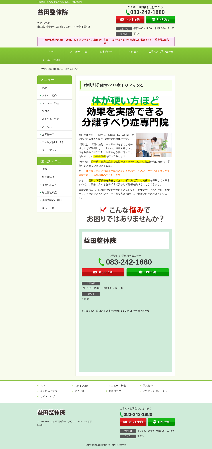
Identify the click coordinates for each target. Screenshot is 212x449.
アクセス (133, 51)
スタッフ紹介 (49, 95)
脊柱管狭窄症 (49, 192)
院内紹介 (47, 111)
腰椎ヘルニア (49, 184)
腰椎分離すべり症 (52, 200)
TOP (51, 51)
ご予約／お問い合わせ (162, 51)
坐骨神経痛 (48, 177)
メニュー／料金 (78, 51)
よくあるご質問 (51, 60)
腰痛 (44, 169)
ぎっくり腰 (48, 208)
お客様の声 (106, 51)
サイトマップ (49, 150)
